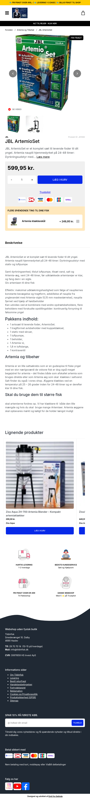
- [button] (11, 179)
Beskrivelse (13, 243)
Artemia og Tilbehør (25, 30)
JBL (7, 137)
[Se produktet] (13, 221)
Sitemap (14, 700)
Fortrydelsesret (18, 687)
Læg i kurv (39, 530)
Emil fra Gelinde (56, 796)
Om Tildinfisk (17, 674)
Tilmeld (77, 722)
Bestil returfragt (18, 681)
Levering (14, 678)
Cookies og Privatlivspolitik (24, 694)
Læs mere (43, 156)
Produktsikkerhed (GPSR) (23, 697)
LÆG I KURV (60, 179)
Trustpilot (45, 192)
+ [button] (32, 179)
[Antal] (22, 180)
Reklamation (16, 691)
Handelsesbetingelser (21, 684)
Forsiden (9, 30)
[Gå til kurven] (81, 13)
